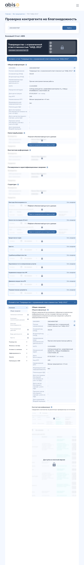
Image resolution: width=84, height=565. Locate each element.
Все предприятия (19, 14)
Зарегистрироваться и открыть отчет (42, 145)
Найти (69, 28)
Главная (8, 14)
